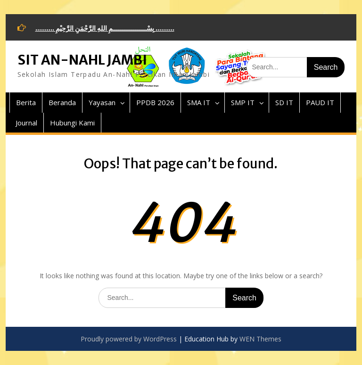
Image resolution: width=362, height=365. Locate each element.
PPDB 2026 (155, 102)
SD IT (284, 102)
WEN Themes (260, 338)
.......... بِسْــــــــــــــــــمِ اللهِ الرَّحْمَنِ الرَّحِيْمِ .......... (104, 28)
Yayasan (102, 102)
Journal (26, 122)
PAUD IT (320, 102)
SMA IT (198, 102)
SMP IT (243, 102)
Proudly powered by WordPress (129, 338)
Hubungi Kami (72, 122)
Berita (26, 102)
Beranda (62, 102)
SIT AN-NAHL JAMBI (82, 59)
